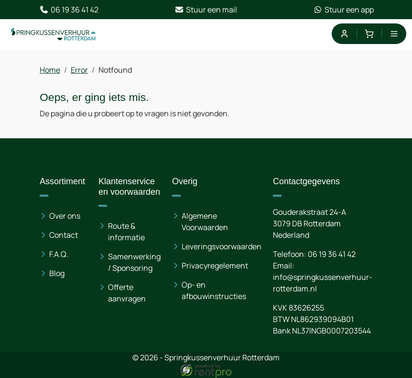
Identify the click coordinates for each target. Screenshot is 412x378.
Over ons (64, 216)
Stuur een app (343, 9)
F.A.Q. (58, 254)
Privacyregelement (215, 265)
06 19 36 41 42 (68, 9)
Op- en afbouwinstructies (214, 290)
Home (50, 70)
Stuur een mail (205, 9)
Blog (57, 273)
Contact (63, 235)
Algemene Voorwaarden (205, 222)
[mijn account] (343, 33)
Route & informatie (126, 232)
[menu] (394, 33)
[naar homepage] (53, 34)
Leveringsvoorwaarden (221, 246)
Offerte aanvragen (127, 293)
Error (79, 70)
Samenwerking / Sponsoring (134, 262)
